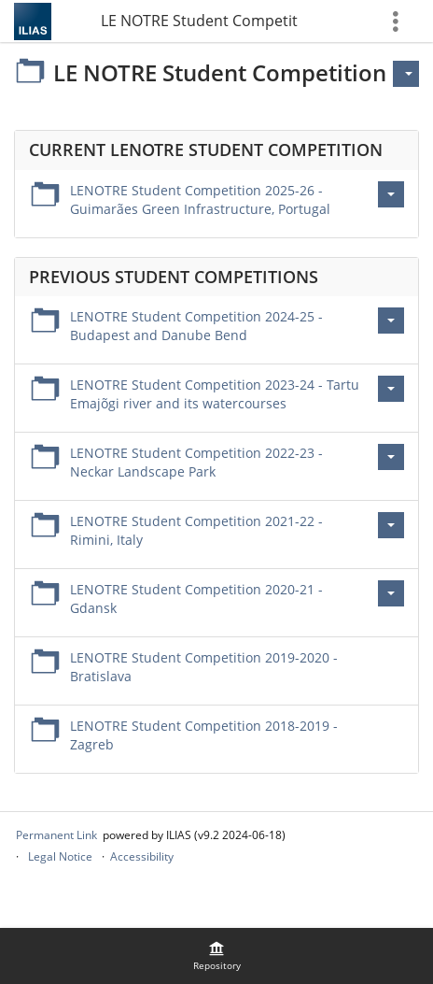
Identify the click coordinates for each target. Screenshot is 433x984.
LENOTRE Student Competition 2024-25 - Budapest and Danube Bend (196, 325)
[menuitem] (216, 956)
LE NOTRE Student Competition (200, 20)
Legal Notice (60, 856)
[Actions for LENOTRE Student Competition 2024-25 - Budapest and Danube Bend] (391, 320)
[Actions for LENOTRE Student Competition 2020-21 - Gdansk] (391, 593)
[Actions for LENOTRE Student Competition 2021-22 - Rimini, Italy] (391, 525)
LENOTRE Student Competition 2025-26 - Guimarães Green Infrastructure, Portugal (200, 199)
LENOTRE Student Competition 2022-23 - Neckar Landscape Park (196, 462)
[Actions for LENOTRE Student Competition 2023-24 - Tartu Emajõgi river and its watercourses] (391, 389)
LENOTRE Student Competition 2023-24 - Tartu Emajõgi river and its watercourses (214, 394)
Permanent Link (56, 835)
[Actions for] (406, 74)
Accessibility (142, 856)
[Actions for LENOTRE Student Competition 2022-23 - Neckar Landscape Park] (391, 457)
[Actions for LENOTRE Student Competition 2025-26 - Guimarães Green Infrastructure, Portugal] (391, 194)
